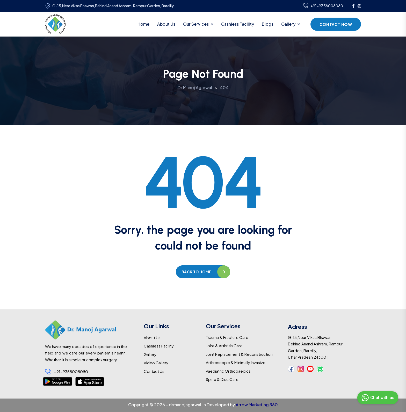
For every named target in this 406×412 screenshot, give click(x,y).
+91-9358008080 (323, 6)
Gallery (288, 24)
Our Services (196, 24)
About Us (166, 24)
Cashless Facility (237, 24)
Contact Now (336, 24)
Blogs (267, 24)
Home (143, 24)
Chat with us (377, 398)
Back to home (196, 271)
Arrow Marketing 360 (257, 404)
